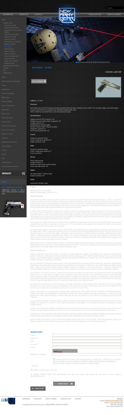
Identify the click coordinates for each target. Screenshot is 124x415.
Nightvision (6, 89)
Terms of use (95, 14)
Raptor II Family (10, 54)
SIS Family (7, 46)
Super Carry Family (11, 61)
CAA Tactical (6, 122)
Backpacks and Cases (9, 142)
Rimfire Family (9, 63)
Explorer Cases (7, 134)
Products (24, 14)
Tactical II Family (10, 37)
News (4, 182)
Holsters (5, 138)
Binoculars (5, 110)
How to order (114, 14)
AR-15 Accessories (8, 130)
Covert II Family (9, 39)
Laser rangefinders (8, 106)
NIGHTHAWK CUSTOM (11, 66)
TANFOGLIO (7, 73)
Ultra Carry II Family (11, 34)
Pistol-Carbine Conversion (11, 81)
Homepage (8, 14)
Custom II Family (10, 25)
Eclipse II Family (10, 44)
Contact (39, 14)
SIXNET (65, 404)
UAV (3, 158)
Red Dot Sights (7, 101)
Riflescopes (6, 97)
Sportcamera (6, 146)
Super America (9, 58)
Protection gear (7, 118)
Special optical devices (10, 166)
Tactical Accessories (9, 126)
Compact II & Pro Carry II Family (13, 31)
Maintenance (6, 162)
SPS (4, 70)
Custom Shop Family (11, 56)
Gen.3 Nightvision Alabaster (12, 187)
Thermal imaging (8, 93)
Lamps (4, 150)
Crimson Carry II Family (12, 42)
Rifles (4, 77)
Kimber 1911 (7, 23)
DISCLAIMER (50, 404)
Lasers (4, 85)
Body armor (6, 114)
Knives (4, 154)
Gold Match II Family (11, 28)
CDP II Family (9, 49)
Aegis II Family (9, 51)
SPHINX (5, 68)
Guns (3, 19)
